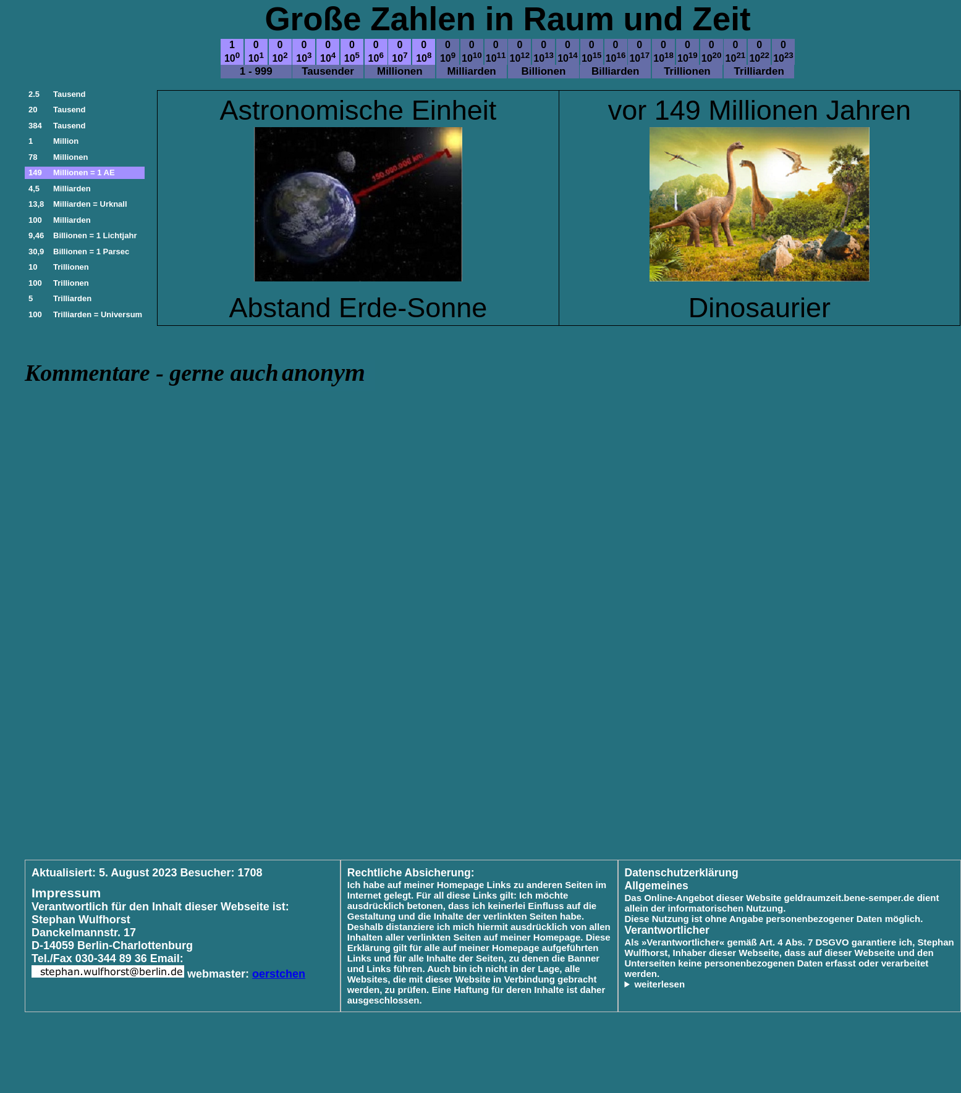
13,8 (36, 204)
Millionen (70, 157)
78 (32, 157)
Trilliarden (72, 298)
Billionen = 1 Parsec (91, 251)
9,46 (36, 235)
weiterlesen (659, 984)
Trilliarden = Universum (97, 314)
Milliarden (72, 188)
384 (35, 125)
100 (35, 220)
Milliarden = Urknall (90, 204)
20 (32, 109)
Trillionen (71, 267)
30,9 (36, 251)
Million (65, 141)
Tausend (69, 94)
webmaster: (219, 974)
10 (32, 267)
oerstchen (278, 974)
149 (35, 172)
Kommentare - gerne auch (152, 373)
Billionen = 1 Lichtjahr (95, 235)
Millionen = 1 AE (84, 172)
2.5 (34, 94)
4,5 (34, 188)
